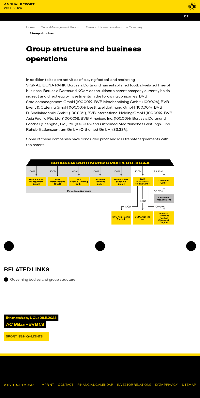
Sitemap (189, 385)
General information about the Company (114, 27)
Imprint (47, 385)
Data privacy (166, 385)
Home (30, 27)
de (186, 16)
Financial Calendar (95, 385)
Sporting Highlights (24, 336)
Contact (65, 385)
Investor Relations (134, 385)
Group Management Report (60, 27)
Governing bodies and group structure (39, 279)
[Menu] (8, 17)
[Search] (193, 17)
